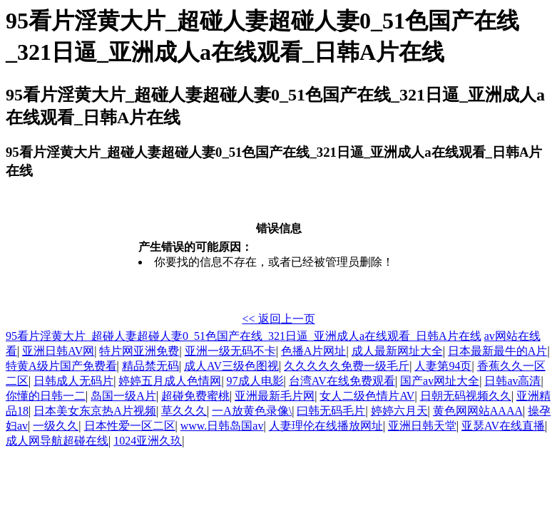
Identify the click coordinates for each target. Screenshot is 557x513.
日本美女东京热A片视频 (95, 411)
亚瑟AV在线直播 (503, 426)
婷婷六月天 (399, 411)
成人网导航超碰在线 (57, 441)
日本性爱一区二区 (129, 426)
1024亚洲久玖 (147, 441)
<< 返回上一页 (278, 319)
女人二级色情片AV (367, 396)
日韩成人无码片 (73, 381)
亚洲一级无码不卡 (230, 351)
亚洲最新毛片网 (275, 396)
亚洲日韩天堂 (422, 426)
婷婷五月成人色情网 (169, 381)
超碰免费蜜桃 (195, 396)
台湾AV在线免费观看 (342, 381)
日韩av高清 (512, 381)
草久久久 (184, 411)
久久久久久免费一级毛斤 (346, 366)
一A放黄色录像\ (252, 411)
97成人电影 (255, 381)
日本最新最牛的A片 (498, 351)
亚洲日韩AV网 (58, 351)
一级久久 (55, 426)
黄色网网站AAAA (478, 411)
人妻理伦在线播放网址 (326, 426)
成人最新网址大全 (397, 351)
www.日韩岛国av (222, 426)
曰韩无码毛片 (331, 411)
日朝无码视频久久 (465, 396)
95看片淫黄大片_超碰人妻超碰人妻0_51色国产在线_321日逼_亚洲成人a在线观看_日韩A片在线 (243, 336)
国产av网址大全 (439, 381)
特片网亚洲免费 (139, 351)
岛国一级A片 (123, 396)
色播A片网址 (314, 351)
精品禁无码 (150, 366)
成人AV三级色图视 (231, 366)
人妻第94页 (442, 366)
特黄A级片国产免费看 (61, 366)
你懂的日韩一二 (46, 396)
